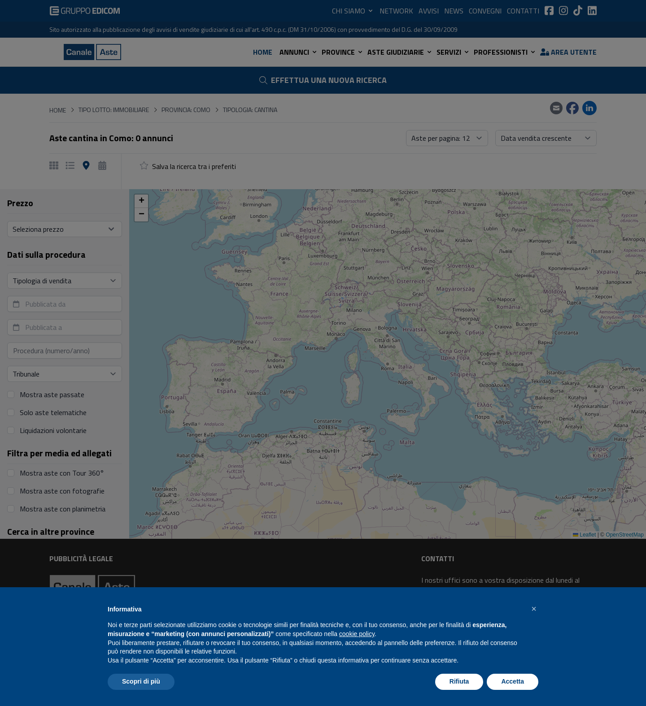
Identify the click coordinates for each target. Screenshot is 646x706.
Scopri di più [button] (141, 681)
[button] (534, 609)
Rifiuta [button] (459, 681)
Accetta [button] (512, 681)
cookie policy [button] (357, 633)
